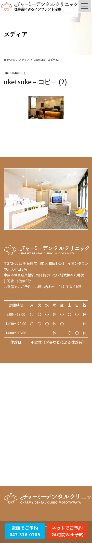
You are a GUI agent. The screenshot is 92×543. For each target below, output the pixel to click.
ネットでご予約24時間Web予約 (67, 531)
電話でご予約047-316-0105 (25, 531)
